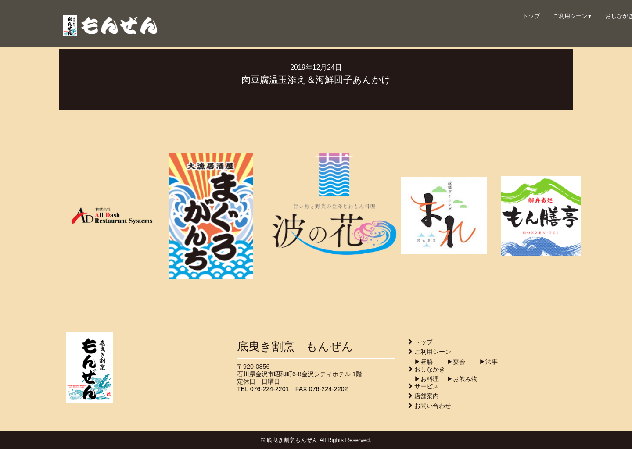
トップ (531, 16)
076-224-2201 (269, 388)
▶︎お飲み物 (459, 378)
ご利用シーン (572, 16)
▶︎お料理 (423, 378)
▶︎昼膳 (420, 361)
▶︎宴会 (449, 361)
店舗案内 (426, 395)
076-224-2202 (328, 388)
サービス (426, 386)
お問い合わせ (432, 405)
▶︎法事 (482, 361)
